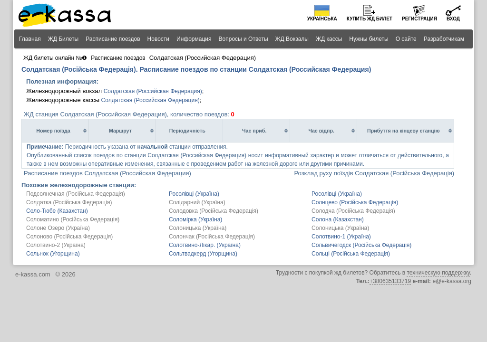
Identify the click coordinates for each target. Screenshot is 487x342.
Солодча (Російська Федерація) (353, 211)
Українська (322, 18)
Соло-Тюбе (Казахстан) (57, 211)
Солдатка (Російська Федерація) (69, 202)
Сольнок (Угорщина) (53, 253)
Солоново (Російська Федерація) (69, 236)
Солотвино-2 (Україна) (56, 245)
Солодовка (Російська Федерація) (213, 211)
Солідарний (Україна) (197, 202)
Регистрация (419, 18)
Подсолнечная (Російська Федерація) (75, 193)
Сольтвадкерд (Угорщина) (203, 253)
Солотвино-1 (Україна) (341, 236)
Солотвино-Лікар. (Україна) (205, 245)
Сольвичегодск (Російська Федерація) (361, 245)
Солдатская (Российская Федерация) (153, 91)
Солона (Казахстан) (338, 219)
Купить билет (369, 18)
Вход (453, 18)
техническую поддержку (438, 272)
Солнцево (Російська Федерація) (355, 202)
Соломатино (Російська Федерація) (72, 219)
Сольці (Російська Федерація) (351, 253)
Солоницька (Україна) (197, 228)
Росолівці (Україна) (194, 193)
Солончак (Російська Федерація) (212, 236)
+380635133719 (390, 281)
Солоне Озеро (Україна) (58, 228)
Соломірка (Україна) (195, 219)
